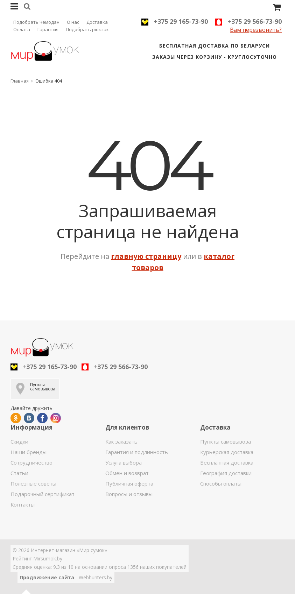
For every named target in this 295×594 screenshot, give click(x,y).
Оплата (21, 29)
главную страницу (146, 256)
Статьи (19, 472)
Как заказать (121, 441)
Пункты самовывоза (225, 441)
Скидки (19, 441)
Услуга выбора (123, 462)
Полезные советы (33, 483)
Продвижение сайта (47, 577)
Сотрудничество (31, 462)
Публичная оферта (129, 483)
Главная (19, 81)
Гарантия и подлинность (136, 451)
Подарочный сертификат (42, 493)
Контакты (22, 504)
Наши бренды (28, 451)
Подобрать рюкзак (87, 29)
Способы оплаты (220, 483)
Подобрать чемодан (36, 22)
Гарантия (47, 29)
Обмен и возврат (127, 472)
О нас (73, 22)
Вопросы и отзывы (129, 493)
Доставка (97, 22)
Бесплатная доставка (226, 462)
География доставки (226, 472)
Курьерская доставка (226, 451)
